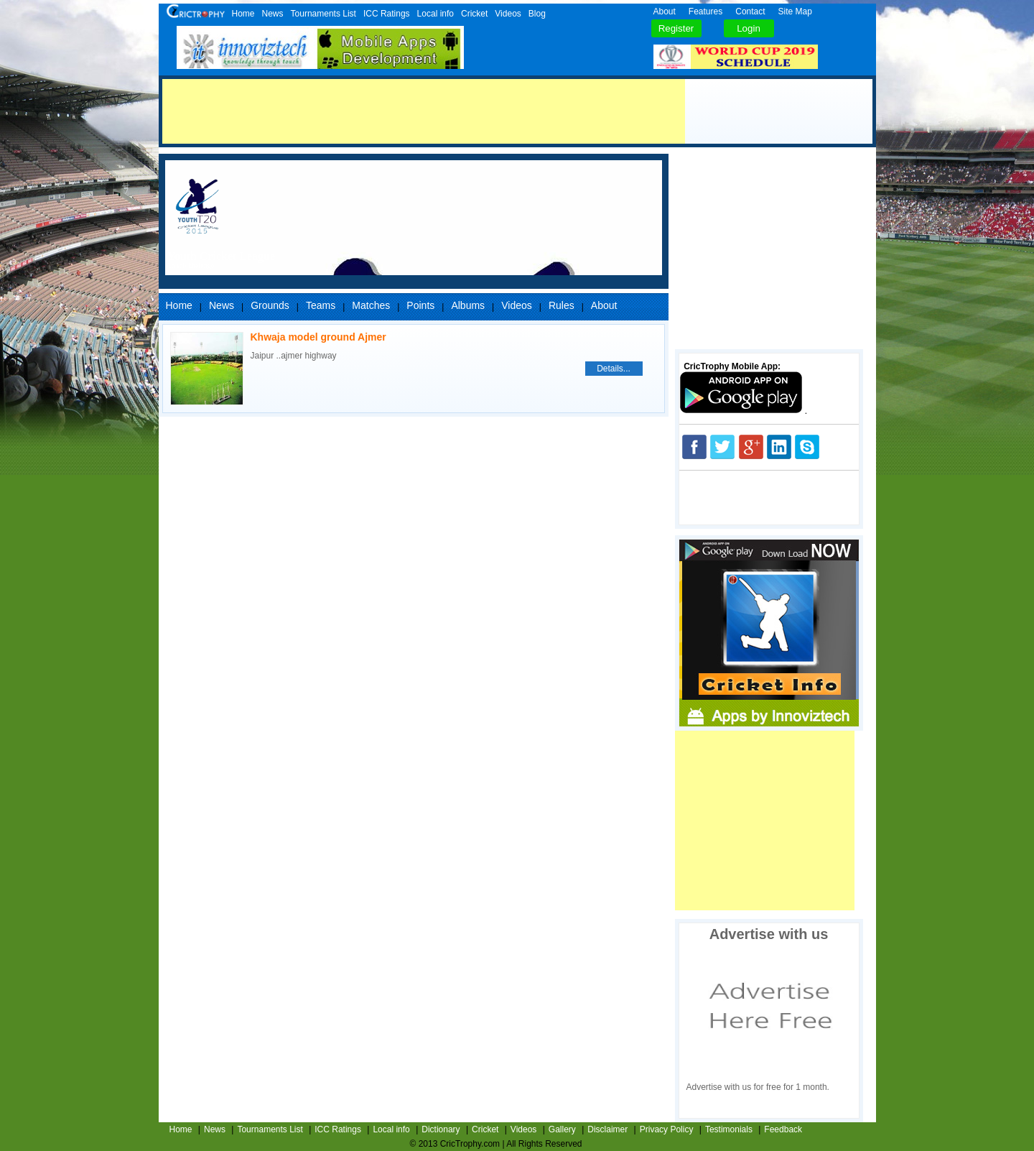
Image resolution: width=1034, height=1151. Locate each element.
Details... (613, 369)
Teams (320, 305)
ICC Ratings (386, 14)
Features (705, 11)
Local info (435, 14)
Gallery (562, 1129)
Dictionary (440, 1129)
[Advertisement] (423, 111)
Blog (537, 14)
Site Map (795, 11)
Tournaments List (323, 14)
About (664, 11)
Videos (508, 14)
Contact (750, 11)
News (273, 14)
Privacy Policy (667, 1129)
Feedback (783, 1129)
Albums (468, 305)
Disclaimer (607, 1129)
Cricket (474, 14)
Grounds (270, 305)
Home (243, 14)
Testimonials (729, 1129)
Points (420, 305)
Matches (371, 305)
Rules (561, 305)
